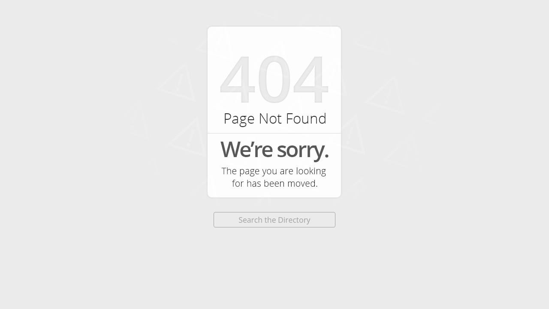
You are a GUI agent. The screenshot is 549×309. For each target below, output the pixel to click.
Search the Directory (274, 220)
